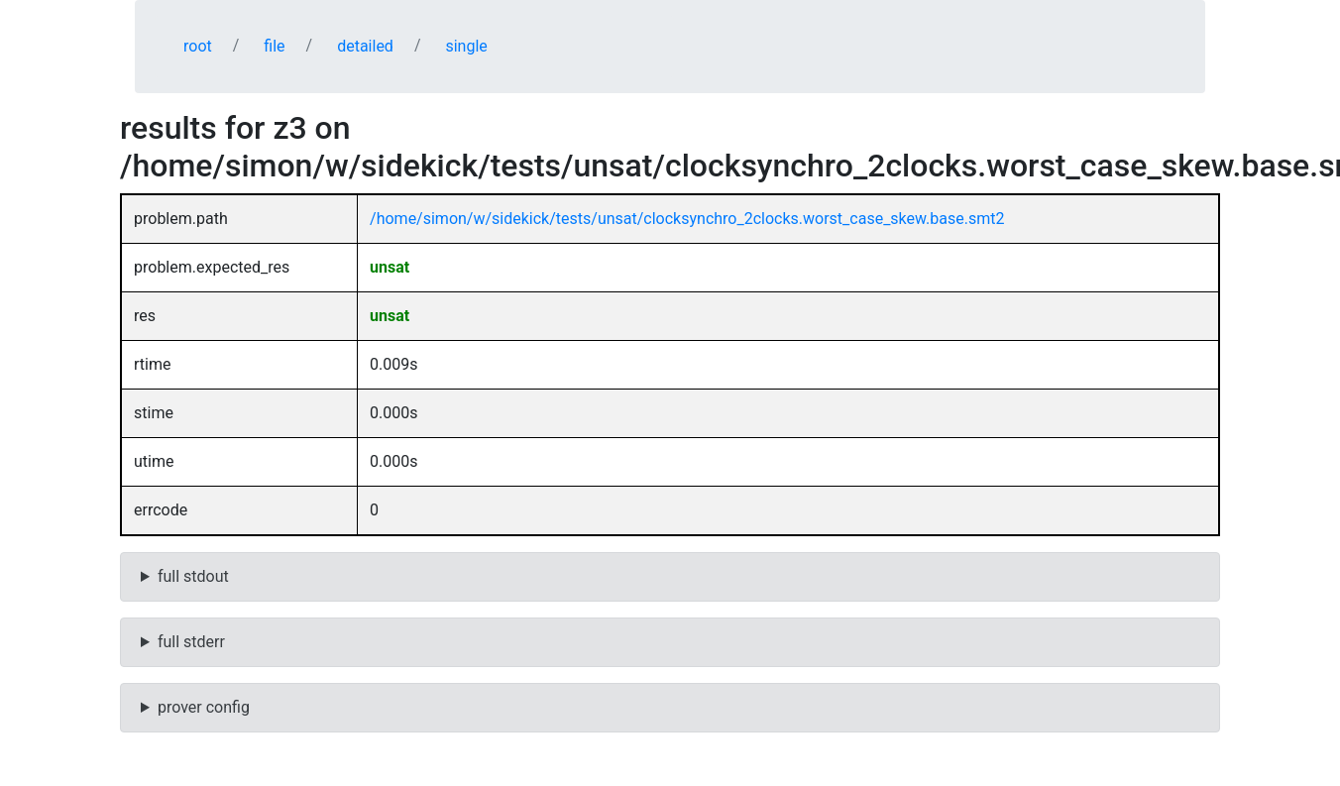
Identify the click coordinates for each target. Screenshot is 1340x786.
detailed (365, 46)
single (466, 46)
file (274, 46)
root (197, 46)
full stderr (191, 641)
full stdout (193, 576)
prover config (204, 707)
